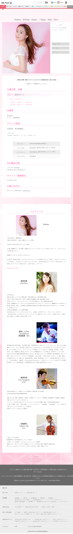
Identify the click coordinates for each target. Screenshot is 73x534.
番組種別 (50, 498)
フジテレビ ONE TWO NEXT (34, 527)
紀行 (33, 6)
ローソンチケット (21, 152)
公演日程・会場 (56, 44)
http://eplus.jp (33, 156)
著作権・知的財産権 (20, 502)
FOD (16, 527)
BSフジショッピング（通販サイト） (24, 514)
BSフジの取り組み (7, 512)
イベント (70, 6)
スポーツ (14, 6)
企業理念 (25, 498)
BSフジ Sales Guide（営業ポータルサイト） (48, 514)
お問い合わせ (5, 507)
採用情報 (30, 502)
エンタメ (45, 6)
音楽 (51, 6)
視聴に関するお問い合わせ (31, 507)
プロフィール (55, 53)
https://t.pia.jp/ (33, 148)
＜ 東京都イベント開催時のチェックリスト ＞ (36, 84)
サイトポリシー (64, 502)
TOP (3, 6)
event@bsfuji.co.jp (27, 191)
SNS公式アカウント (7, 520)
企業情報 (4, 498)
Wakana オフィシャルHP (13, 268)
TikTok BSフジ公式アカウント (60, 521)
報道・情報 (9, 6)
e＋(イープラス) (21, 157)
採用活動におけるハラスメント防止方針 (46, 502)
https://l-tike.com (33, 152)
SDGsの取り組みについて (49, 512)
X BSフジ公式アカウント (59, 520)
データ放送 (17, 512)
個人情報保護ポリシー (38, 500)
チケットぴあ (21, 148)
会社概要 (17, 498)
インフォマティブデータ (24, 481)
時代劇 (27, 6)
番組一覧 (4, 488)
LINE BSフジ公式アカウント (22, 521)
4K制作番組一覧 (30, 493)
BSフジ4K (5, 493)
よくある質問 (18, 507)
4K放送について (19, 493)
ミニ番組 (64, 6)
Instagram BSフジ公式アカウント (41, 521)
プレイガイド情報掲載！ (61, 27)
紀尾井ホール (19, 95)
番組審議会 (34, 498)
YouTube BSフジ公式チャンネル (23, 520)
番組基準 (42, 498)
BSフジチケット (21, 144)
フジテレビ (5, 527)
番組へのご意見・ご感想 (48, 507)
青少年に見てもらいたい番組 (22, 500)
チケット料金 (55, 48)
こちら (40, 472)
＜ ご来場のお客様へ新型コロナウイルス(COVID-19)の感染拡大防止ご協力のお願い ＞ (36, 80)
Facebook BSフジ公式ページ (42, 520)
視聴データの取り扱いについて (31, 512)
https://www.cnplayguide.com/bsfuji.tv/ (38, 144)
